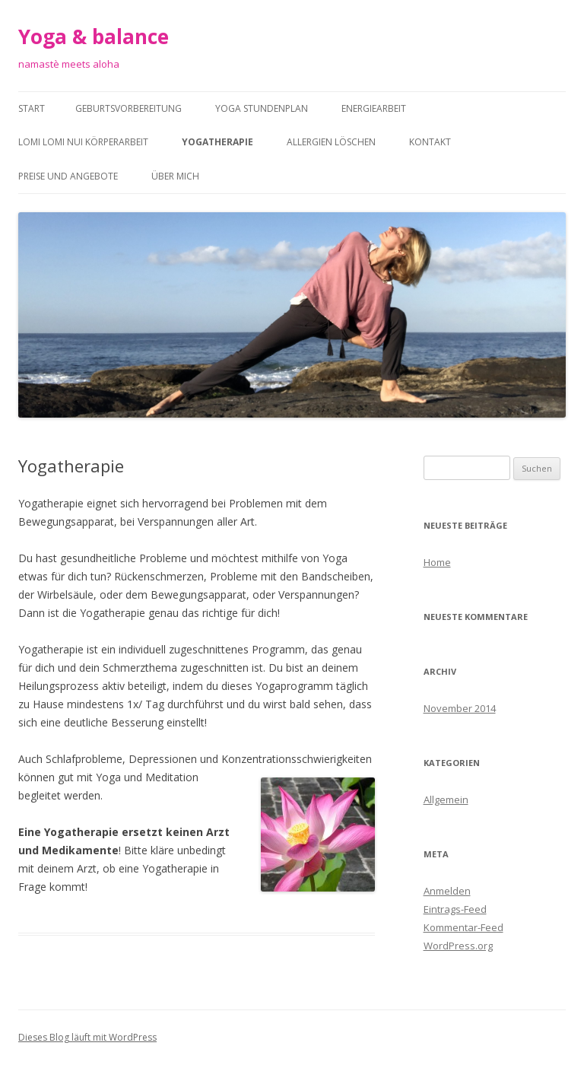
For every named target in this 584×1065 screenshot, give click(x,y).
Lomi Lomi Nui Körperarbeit (83, 141)
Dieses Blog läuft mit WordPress (87, 1037)
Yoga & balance (93, 36)
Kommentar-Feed (463, 927)
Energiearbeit (373, 108)
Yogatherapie (217, 141)
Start (31, 108)
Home (437, 562)
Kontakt (430, 141)
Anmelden (447, 891)
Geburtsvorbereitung (128, 108)
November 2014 (460, 708)
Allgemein (446, 799)
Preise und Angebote (68, 176)
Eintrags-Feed (455, 909)
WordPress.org (458, 945)
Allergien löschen (331, 141)
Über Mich (175, 176)
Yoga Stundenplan (261, 108)
